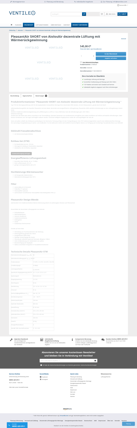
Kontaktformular (23, 387)
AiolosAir (20, 30)
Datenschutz (74, 385)
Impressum (73, 390)
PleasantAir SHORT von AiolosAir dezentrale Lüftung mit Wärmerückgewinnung (47, 30)
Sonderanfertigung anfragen (21, 153)
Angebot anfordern (80, 25)
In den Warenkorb (111, 54)
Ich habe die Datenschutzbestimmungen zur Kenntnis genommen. (70, 365)
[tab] (14, 96)
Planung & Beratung (76, 377)
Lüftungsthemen (105, 377)
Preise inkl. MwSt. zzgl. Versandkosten (91, 49)
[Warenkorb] (122, 14)
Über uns (72, 392)
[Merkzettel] (102, 14)
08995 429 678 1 (14, 380)
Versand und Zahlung (76, 379)
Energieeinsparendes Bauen (78, 383)
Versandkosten (64, 415)
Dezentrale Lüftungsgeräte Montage (80, 381)
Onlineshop (12, 30)
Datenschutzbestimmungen (89, 365)
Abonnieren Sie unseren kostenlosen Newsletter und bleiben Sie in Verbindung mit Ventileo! (68, 354)
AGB (71, 387)
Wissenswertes (106, 374)
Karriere (72, 396)
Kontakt (72, 394)
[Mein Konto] (110, 14)
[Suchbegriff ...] (66, 14)
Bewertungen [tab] (41, 96)
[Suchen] (84, 14)
